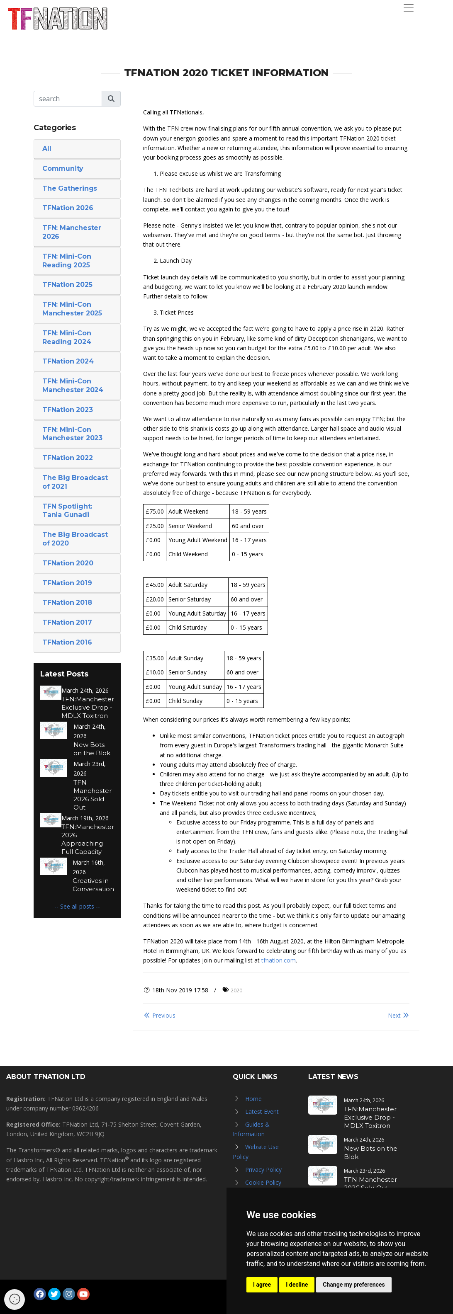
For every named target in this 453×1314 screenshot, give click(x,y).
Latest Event (262, 1111)
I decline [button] (297, 1284)
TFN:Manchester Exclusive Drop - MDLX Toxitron (87, 707)
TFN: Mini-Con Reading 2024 (66, 337)
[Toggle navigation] (408, 8)
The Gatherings (69, 188)
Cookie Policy (263, 1182)
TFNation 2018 (67, 602)
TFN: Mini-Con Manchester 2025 (72, 309)
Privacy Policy (263, 1169)
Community (62, 168)
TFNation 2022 (67, 458)
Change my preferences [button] (354, 1284)
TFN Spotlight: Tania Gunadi (67, 510)
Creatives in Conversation (93, 885)
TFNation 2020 (67, 563)
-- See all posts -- (77, 906)
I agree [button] (262, 1284)
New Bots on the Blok (91, 749)
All (46, 149)
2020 (236, 990)
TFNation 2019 (67, 583)
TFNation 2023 (67, 410)
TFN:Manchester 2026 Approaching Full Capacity (87, 839)
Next (399, 1015)
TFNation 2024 (67, 361)
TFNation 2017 (67, 622)
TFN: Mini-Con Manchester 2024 (72, 385)
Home (253, 1099)
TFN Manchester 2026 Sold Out (92, 794)
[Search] (68, 99)
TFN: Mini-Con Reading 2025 (66, 260)
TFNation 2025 (67, 284)
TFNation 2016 (67, 642)
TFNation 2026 (67, 208)
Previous (159, 1015)
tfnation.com (278, 960)
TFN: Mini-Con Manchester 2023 (72, 434)
